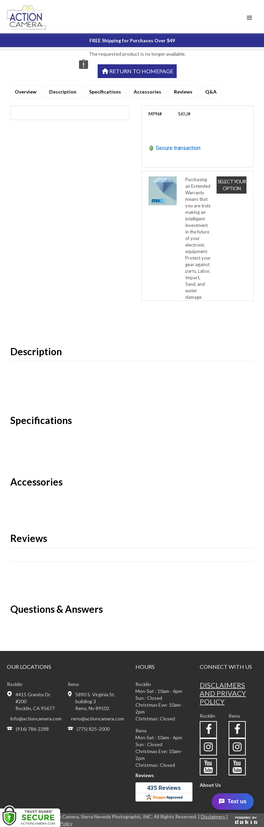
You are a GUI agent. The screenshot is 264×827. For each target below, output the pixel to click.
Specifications (105, 92)
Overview (26, 92)
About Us (210, 785)
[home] (35, 16)
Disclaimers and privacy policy (223, 693)
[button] (250, 18)
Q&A (211, 92)
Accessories (148, 92)
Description (63, 92)
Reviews (184, 92)
